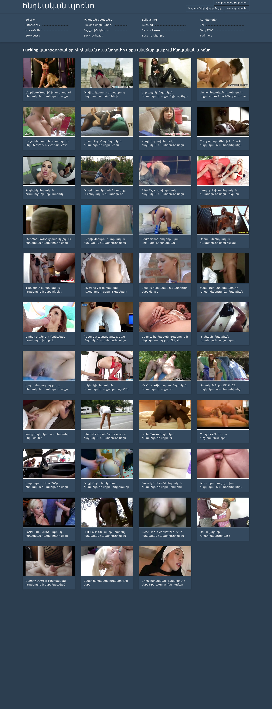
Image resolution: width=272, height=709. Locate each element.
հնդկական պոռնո (58, 6)
